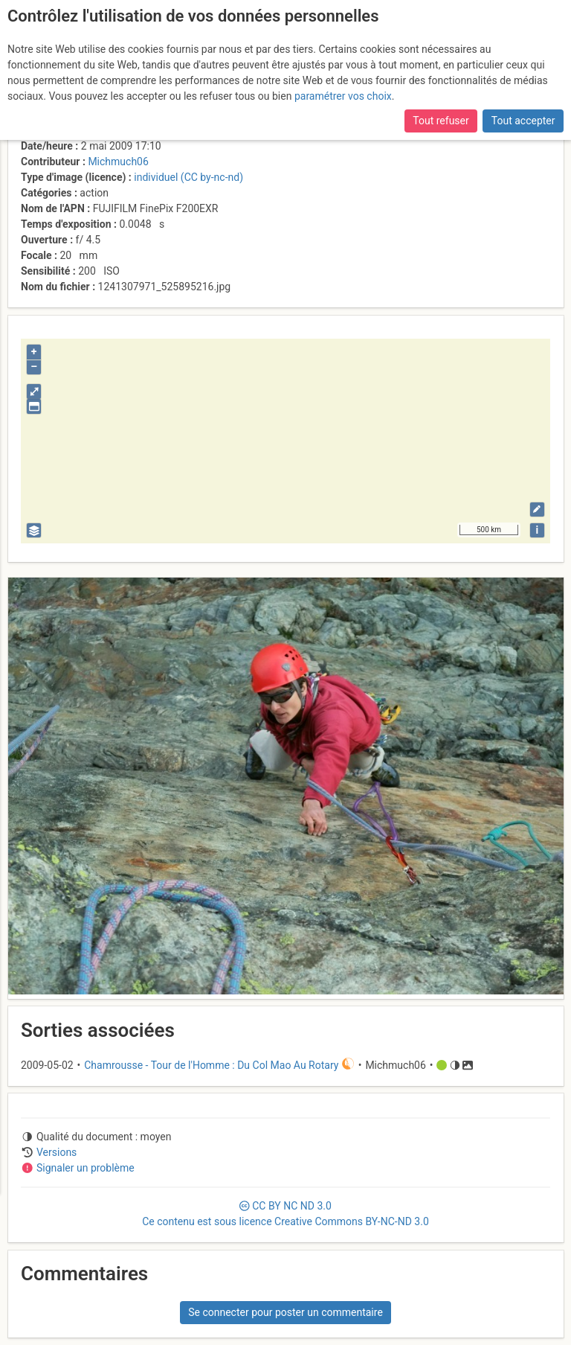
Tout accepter (523, 121)
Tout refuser (440, 121)
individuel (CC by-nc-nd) (188, 177)
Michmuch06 (118, 161)
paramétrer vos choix (343, 96)
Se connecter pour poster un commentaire (285, 1312)
